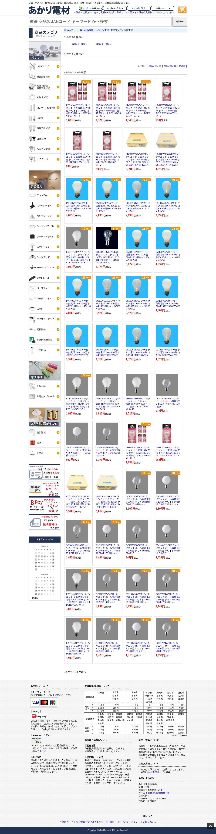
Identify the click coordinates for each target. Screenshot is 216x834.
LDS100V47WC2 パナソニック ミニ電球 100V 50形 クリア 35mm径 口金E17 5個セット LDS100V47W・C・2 (138, 452)
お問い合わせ (149, 822)
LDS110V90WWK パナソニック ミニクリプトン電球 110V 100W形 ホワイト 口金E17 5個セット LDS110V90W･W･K (78, 403)
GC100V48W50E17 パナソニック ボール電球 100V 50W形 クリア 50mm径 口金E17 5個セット (78, 549)
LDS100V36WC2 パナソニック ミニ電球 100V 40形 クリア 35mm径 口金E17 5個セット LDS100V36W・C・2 (108, 110)
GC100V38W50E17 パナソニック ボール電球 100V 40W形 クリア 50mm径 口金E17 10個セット (108, 598)
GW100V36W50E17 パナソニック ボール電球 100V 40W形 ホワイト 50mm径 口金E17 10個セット (138, 598)
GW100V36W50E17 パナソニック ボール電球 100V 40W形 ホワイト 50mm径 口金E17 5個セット (138, 647)
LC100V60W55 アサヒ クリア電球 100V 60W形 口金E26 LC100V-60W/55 (138, 352)
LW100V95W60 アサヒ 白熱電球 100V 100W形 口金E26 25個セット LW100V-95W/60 (138, 256)
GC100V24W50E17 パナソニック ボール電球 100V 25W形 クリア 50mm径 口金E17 (108, 451)
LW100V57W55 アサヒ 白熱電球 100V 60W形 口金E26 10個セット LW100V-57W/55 (78, 207)
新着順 (182, 66)
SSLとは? (147, 816)
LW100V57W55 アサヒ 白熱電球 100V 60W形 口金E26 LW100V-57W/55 (78, 352)
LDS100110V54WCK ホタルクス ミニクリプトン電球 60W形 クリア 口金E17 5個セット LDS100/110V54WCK (108, 257)
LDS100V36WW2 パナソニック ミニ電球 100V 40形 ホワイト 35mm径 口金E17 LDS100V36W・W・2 (108, 159)
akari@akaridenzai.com (158, 793)
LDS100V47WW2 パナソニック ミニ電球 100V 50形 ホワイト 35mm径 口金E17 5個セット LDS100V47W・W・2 (78, 110)
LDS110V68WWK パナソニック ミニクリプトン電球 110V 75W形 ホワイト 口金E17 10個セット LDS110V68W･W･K (78, 599)
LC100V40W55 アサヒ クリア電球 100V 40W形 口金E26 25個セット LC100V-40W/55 (138, 305)
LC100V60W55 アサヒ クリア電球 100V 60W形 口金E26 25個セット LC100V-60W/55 (108, 305)
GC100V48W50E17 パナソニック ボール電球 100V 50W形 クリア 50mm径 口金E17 (138, 549)
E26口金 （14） (79, 44)
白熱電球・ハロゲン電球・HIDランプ (103, 30)
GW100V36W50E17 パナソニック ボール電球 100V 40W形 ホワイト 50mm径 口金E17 (78, 451)
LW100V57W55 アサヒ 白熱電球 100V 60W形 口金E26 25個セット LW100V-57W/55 (168, 256)
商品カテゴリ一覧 (73, 30)
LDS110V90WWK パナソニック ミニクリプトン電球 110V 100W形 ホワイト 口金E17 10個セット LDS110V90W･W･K (78, 257)
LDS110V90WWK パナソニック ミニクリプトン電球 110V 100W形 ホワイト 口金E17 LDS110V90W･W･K (108, 403)
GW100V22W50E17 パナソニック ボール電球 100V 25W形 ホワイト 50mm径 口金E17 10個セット (168, 500)
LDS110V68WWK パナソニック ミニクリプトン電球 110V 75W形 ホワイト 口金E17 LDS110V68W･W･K (138, 403)
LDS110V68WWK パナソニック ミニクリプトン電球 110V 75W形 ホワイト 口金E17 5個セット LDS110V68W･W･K (78, 648)
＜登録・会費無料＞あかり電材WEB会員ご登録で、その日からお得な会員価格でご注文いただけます (124, 12)
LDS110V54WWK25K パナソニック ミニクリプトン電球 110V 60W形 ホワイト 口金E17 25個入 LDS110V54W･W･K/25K (138, 159)
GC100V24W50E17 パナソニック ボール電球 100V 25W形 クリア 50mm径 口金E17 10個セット (168, 598)
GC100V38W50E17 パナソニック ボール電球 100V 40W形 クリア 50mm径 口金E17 (168, 402)
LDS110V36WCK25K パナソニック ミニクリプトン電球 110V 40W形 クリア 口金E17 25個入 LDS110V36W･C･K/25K (108, 501)
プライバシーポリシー (129, 822)
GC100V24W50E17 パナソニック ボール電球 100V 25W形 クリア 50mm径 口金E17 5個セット (168, 647)
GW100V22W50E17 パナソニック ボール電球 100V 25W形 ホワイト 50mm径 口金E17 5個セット (108, 549)
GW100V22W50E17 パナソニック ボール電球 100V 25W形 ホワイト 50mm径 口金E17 (168, 549)
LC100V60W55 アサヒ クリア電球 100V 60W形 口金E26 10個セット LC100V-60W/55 (138, 207)
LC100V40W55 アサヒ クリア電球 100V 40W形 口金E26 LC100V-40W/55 (168, 352)
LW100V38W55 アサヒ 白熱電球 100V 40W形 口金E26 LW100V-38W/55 (108, 352)
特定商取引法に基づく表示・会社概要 (95, 822)
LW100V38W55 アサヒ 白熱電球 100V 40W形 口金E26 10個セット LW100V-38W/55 (108, 207)
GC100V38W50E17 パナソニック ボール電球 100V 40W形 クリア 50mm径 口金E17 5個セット (108, 647)
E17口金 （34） (103, 44)
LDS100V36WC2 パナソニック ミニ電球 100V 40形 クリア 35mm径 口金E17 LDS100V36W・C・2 (78, 158)
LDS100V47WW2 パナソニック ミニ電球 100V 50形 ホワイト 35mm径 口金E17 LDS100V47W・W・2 (168, 110)
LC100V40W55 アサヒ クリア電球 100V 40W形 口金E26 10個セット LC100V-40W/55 (168, 207)
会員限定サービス (157, 772)
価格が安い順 (155, 66)
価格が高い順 (170, 66)
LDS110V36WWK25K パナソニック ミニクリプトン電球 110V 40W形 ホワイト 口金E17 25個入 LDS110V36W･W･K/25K (168, 159)
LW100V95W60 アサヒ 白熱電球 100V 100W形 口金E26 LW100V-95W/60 (168, 303)
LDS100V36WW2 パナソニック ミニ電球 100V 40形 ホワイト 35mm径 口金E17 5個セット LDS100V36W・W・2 (138, 110)
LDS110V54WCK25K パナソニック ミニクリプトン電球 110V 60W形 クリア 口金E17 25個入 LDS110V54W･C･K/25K (78, 501)
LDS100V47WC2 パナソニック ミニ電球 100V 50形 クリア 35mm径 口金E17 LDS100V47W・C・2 (168, 451)
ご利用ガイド (66, 822)
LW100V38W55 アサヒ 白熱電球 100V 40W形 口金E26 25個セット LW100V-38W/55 (78, 305)
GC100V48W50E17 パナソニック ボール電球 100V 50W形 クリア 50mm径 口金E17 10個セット (138, 500)
